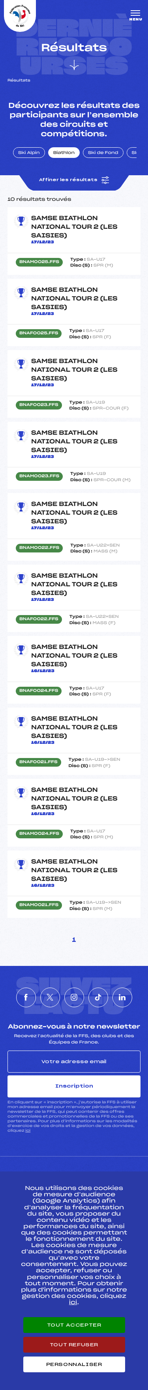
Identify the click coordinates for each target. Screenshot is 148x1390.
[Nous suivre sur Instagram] (74, 997)
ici (27, 1130)
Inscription (74, 1086)
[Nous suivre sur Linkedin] (122, 997)
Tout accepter (74, 1325)
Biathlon (64, 153)
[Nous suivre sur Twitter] (50, 997)
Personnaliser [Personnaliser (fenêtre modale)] (74, 1364)
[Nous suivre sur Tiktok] (98, 997)
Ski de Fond (103, 153)
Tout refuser (74, 1344)
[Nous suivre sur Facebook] (26, 997)
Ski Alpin (29, 153)
